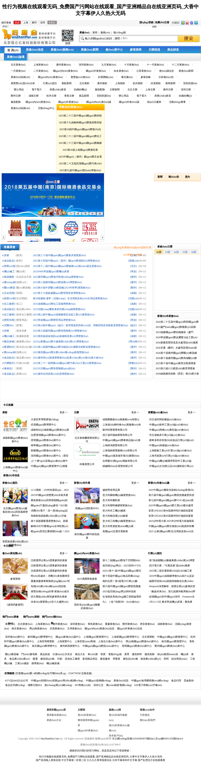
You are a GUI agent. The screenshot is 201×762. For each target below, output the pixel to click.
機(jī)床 (185, 654)
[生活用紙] (21, 298)
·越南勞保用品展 (111, 489)
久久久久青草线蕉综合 (99, 760)
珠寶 (102, 654)
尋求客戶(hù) (116, 735)
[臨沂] (133, 325)
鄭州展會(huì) (129, 624)
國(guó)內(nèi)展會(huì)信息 (99, 628)
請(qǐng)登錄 (146, 22)
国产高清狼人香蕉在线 (48, 760)
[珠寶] (19, 368)
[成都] (133, 293)
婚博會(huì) (37, 663)
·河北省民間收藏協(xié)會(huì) (165, 419)
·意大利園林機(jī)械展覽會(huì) (118, 495)
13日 (167, 252)
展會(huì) (10, 624)
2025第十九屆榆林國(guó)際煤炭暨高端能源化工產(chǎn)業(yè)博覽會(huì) (80, 123)
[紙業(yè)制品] (9, 298)
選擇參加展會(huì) (56, 715)
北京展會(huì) (25, 624)
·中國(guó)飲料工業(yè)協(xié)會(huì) (168, 424)
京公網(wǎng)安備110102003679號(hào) (133, 738)
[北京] (133, 266)
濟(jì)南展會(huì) (38, 628)
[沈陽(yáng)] (133, 298)
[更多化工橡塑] (24, 314)
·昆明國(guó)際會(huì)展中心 (45, 440)
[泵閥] (19, 293)
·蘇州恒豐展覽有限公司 (114, 429)
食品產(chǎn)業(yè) (19, 658)
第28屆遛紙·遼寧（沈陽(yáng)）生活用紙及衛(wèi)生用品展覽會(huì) (70, 298)
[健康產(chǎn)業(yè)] (23, 341)
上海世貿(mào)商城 (85, 641)
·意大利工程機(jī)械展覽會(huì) (118, 521)
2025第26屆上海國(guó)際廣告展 (80, 149)
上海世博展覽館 (45, 641)
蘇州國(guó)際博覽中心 (40, 636)
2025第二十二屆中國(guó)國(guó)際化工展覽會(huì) (80, 137)
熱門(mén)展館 (31, 616)
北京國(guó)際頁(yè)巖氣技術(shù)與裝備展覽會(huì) (15, 512)
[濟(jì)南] (133, 341)
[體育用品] (21, 320)
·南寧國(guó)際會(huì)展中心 (45, 445)
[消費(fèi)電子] (8, 325)
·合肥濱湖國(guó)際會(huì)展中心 (48, 435)
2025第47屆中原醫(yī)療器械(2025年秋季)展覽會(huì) (61, 287)
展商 (94, 32)
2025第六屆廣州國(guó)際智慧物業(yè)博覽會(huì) (60, 330)
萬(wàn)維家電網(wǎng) (119, 685)
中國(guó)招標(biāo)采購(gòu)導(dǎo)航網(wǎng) (57, 680)
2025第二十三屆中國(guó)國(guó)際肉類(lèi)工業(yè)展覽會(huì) (80, 116)
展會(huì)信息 (121, 680)
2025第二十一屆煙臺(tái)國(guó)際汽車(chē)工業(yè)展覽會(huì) (67, 363)
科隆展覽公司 (87, 464)
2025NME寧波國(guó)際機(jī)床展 (51, 271)
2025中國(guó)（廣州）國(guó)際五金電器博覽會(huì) (80, 157)
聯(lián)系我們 (147, 720)
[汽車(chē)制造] (22, 363)
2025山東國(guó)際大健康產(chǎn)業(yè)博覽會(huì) (61, 341)
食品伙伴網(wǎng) (15, 685)
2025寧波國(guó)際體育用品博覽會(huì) (54, 320)
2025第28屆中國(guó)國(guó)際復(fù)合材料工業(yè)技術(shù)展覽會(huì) (80, 130)
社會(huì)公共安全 (62, 654)
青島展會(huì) (95, 624)
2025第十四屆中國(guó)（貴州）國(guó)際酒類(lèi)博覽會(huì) (66, 260)
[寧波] (133, 271)
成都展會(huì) (164, 624)
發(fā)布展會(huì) (87, 715)
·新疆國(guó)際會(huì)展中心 (45, 450)
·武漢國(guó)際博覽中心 (43, 424)
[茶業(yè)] (21, 373)
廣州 (34, 22)
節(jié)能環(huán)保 (167, 654)
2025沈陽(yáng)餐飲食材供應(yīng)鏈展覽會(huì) (59, 309)
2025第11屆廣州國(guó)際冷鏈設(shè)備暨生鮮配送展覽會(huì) (66, 346)
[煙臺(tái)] (133, 363)
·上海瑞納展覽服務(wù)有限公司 (119, 450)
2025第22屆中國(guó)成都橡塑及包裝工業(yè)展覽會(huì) (63, 314)
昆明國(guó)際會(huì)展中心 (137, 645)
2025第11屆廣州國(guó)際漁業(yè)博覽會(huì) (57, 282)
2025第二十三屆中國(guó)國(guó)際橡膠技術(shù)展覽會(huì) (80, 144)
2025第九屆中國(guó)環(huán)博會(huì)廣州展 (80, 171)
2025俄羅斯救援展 (87, 578)
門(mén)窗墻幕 (29, 654)
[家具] (19, 255)
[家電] (19, 325)
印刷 (59, 658)
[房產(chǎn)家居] (7, 330)
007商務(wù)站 (83, 685)
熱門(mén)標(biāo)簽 (52, 617)
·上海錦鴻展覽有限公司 (114, 445)
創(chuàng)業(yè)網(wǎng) (58, 685)
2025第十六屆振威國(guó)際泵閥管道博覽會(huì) (59, 293)
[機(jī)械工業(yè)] (9, 271)
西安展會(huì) (147, 624)
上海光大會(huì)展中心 (110, 641)
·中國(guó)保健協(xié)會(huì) (164, 445)
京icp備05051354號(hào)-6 (169, 738)
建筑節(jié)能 (47, 658)
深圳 (42, 22)
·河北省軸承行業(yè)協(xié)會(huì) (167, 435)
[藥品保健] (9, 341)
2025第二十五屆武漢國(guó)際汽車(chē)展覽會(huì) (80, 164)
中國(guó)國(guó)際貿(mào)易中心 (100, 645)
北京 (17, 22)
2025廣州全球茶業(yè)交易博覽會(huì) (53, 373)
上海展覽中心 (64, 641)
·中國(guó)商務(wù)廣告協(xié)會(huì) (169, 429)
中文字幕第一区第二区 (73, 760)
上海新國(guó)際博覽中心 (125, 636)
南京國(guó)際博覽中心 (44, 645)
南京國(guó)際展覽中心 (174, 641)
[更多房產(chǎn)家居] (22, 330)
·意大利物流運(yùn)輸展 (115, 515)
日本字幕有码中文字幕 (124, 760)
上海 (25, 22)
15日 (185, 252)
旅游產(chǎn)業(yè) (150, 658)
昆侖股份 (189, 680)
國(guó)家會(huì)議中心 (68, 636)
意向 (187, 176)
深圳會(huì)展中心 (15, 636)
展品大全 (80, 654)
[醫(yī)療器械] (9, 287)
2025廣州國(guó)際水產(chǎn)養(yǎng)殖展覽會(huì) (61, 352)
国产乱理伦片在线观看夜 (151, 760)
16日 (193, 252)
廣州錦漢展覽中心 (70, 645)
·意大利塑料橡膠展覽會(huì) (117, 505)
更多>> (64, 412)
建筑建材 (105, 658)
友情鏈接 (9, 673)
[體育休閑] (9, 320)
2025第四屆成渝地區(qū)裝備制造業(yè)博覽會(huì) (60, 336)
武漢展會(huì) (57, 628)
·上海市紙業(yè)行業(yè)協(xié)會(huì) (169, 455)
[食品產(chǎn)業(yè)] (23, 309)
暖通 (35, 658)
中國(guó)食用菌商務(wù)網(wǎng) (149, 680)
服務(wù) (105, 32)
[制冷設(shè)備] (24, 346)
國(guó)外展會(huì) (88, 730)
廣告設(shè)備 (130, 658)
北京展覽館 (148, 636)
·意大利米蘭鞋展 (111, 500)
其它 (52, 22)
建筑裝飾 (150, 654)
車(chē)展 (93, 654)
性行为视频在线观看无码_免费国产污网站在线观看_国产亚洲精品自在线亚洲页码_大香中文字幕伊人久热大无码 (100, 756)
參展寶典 (15, 578)
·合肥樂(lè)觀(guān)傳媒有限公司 (119, 460)
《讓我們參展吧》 (15, 604)
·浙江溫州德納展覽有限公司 (117, 435)
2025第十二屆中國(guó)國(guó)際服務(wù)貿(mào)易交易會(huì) (67, 266)
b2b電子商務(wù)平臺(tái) (148, 685)
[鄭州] (133, 287)
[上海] (133, 255)
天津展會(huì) (74, 628)
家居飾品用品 (89, 658)
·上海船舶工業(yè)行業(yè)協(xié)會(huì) (170, 450)
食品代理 (176, 680)
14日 (176, 252)
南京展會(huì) (19, 628)
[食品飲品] (9, 260)
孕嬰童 (116, 658)
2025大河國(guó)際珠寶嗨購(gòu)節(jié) (54, 368)
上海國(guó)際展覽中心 (96, 636)
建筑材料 (137, 654)
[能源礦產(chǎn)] (8, 276)
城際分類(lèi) (35, 685)
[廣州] (133, 276)
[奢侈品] (7, 368)
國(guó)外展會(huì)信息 (129, 628)
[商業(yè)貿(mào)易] (9, 266)
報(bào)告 (173, 176)
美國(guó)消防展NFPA (87, 508)
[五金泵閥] (9, 293)
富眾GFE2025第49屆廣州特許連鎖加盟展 (171, 515)
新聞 (159, 176)
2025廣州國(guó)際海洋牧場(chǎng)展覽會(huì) (58, 276)
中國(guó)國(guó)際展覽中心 (172, 636)
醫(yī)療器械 (12, 654)
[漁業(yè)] (21, 282)
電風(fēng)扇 (115, 654)
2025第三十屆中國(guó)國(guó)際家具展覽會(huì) (59, 255)
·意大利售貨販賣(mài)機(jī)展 (117, 526)
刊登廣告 (145, 715)
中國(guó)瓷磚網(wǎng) (98, 680)
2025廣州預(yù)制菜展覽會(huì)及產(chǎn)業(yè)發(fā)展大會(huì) (68, 357)
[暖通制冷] (9, 346)
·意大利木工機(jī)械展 (114, 510)
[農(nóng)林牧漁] (9, 282)
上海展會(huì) (42, 624)
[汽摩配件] (9, 363)
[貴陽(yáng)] (133, 260)
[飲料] (19, 260)
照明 (166, 658)
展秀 (126, 654)
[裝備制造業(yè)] (22, 336)
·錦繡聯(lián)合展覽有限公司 (117, 466)
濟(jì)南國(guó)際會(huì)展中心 (142, 641)
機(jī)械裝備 (52, 663)
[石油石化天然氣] (23, 276)
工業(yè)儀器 (22, 663)
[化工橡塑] (9, 303)
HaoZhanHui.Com (50, 738)
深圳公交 (98, 685)
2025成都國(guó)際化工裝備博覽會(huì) (54, 303)
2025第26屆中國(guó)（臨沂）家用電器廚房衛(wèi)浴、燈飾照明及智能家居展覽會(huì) (80, 325)
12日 (158, 252)
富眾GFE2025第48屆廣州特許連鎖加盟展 (171, 510)
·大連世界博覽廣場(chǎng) (44, 419)
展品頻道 (45, 654)
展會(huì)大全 (54, 720)
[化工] (19, 303)
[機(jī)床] (20, 271)
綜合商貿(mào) (179, 658)
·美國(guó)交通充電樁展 (115, 531)
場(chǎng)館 (119, 32)
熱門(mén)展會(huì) (10, 617)
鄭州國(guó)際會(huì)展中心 (170, 645)
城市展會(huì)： (6, 22)
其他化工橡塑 (72, 658)
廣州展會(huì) (60, 624)
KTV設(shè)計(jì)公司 (16, 680)
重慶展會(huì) (112, 624)
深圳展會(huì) (77, 624)
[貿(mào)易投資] (23, 266)
